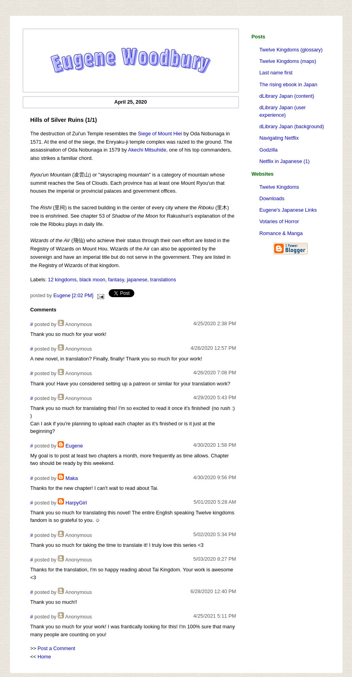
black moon (92, 280)
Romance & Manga (281, 233)
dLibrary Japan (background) (292, 126)
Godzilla (269, 150)
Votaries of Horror (279, 221)
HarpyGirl (76, 503)
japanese (137, 280)
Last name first (276, 73)
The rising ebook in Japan (289, 84)
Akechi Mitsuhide (147, 150)
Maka (72, 478)
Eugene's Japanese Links (288, 210)
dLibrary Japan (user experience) (283, 111)
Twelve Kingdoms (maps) (288, 61)
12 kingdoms (62, 280)
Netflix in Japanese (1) (285, 161)
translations (163, 280)
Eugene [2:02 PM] (73, 295)
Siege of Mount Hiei (160, 134)
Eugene (74, 446)
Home (44, 657)
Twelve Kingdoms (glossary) (291, 50)
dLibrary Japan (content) (287, 96)
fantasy (116, 280)
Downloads (272, 198)
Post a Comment (56, 648)
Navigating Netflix (279, 138)
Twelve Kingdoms (279, 187)
